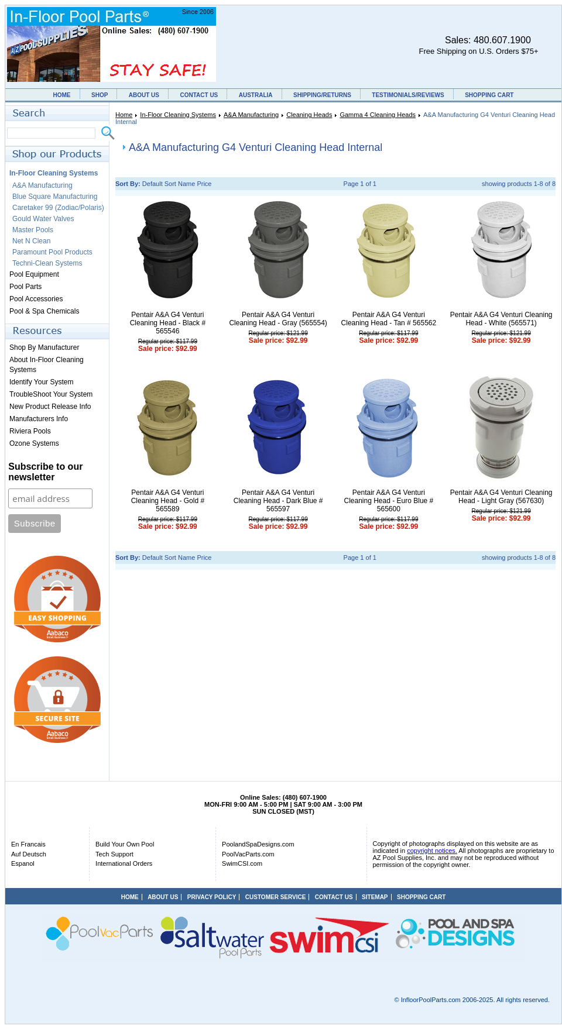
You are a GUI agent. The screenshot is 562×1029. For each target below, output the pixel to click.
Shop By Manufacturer (44, 347)
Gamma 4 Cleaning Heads (378, 114)
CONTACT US (199, 95)
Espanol (23, 863)
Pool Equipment (34, 274)
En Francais (28, 844)
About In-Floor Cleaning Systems (46, 365)
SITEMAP (375, 897)
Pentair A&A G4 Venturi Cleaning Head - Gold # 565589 (167, 500)
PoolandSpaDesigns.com (258, 844)
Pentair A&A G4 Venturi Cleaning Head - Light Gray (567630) (501, 496)
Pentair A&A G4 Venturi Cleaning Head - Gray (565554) (278, 319)
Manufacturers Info (38, 419)
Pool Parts (25, 287)
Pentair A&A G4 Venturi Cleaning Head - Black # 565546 (167, 323)
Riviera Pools (30, 431)
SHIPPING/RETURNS (322, 95)
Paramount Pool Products (52, 252)
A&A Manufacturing (251, 114)
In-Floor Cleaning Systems (178, 114)
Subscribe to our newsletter (45, 472)
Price (204, 183)
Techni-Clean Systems (47, 263)
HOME (62, 95)
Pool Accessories (36, 299)
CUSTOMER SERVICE (275, 897)
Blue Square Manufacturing (54, 196)
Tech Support (114, 854)
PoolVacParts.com (248, 854)
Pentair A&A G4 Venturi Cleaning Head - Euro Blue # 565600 (388, 500)
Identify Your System (41, 382)
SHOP (99, 95)
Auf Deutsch (28, 854)
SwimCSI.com (242, 863)
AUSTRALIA (256, 95)
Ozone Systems (34, 443)
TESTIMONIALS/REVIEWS (408, 95)
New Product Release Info (50, 406)
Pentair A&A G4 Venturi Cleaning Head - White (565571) (501, 319)
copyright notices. (432, 850)
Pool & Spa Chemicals (44, 311)
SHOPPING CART (489, 95)
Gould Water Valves (43, 219)
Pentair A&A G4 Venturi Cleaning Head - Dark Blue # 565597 (278, 500)
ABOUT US (144, 95)
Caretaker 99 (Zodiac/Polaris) (58, 208)
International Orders (123, 863)
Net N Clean (31, 241)
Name (186, 183)
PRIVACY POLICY (212, 897)
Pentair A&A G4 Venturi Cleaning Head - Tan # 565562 (389, 319)
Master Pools (32, 230)
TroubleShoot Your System (50, 394)
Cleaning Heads (309, 114)
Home (123, 114)
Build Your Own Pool (124, 844)
